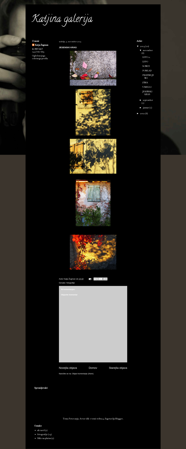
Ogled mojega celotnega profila (40, 57)
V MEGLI (146, 87)
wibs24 (100, 418)
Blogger (119, 418)
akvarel (40, 430)
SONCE (146, 66)
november (148, 50)
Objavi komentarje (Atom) (83, 374)
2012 (142, 113)
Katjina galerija (61, 20)
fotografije (71, 283)
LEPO (145, 61)
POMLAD (147, 70)
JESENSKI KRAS (147, 93)
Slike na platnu (44, 438)
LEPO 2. (146, 57)
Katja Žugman (41, 45)
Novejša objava (68, 367)
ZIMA (145, 82)
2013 (142, 46)
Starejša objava (118, 367)
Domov (93, 367)
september (148, 100)
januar (146, 107)
